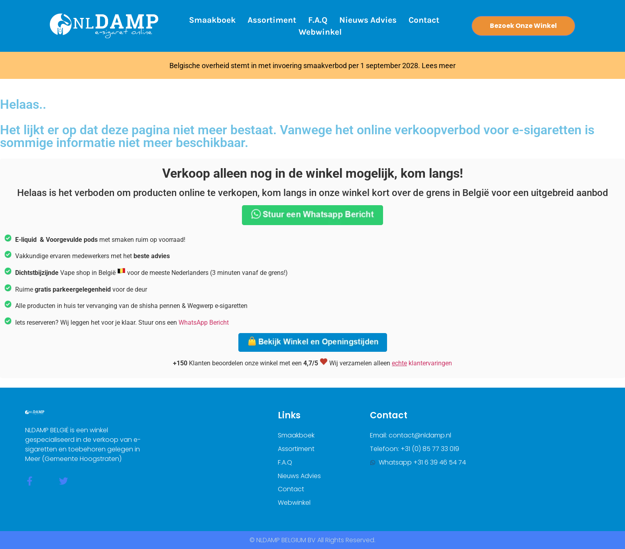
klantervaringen (422, 363)
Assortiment (272, 20)
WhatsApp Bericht (204, 322)
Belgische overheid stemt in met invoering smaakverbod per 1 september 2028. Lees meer (312, 65)
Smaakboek (212, 20)
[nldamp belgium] (531, 459)
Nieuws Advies (368, 20)
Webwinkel (320, 32)
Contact (424, 20)
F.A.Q (317, 20)
